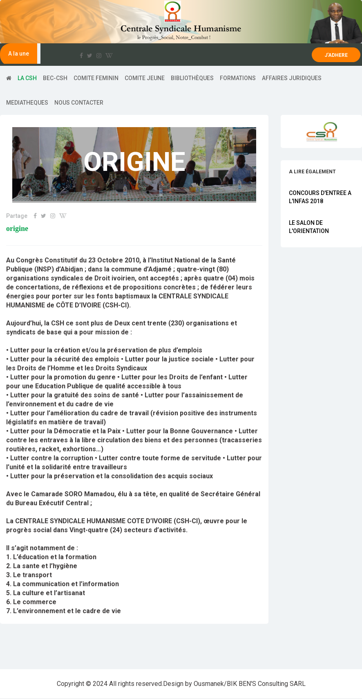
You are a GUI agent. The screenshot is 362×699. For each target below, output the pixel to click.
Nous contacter (78, 102)
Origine (17, 229)
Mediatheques (27, 102)
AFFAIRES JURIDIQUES (292, 78)
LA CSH (27, 78)
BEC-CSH (55, 78)
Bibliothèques (192, 78)
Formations (238, 78)
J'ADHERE (336, 55)
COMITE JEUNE (145, 78)
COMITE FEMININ (96, 78)
